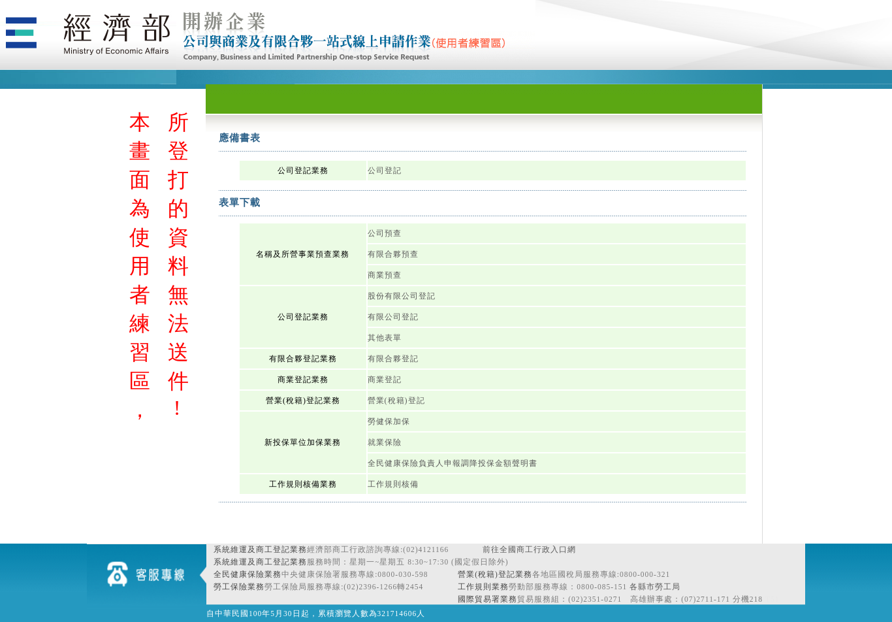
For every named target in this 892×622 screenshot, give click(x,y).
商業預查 (385, 275)
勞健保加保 (389, 421)
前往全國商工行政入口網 (529, 549)
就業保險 (385, 442)
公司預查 (385, 233)
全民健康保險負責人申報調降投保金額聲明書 (452, 463)
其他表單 (385, 337)
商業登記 (385, 379)
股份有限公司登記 (402, 296)
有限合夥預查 (393, 254)
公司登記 (385, 170)
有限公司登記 (393, 316)
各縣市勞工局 (654, 587)
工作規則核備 (393, 484)
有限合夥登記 (393, 358)
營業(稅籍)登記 (396, 400)
